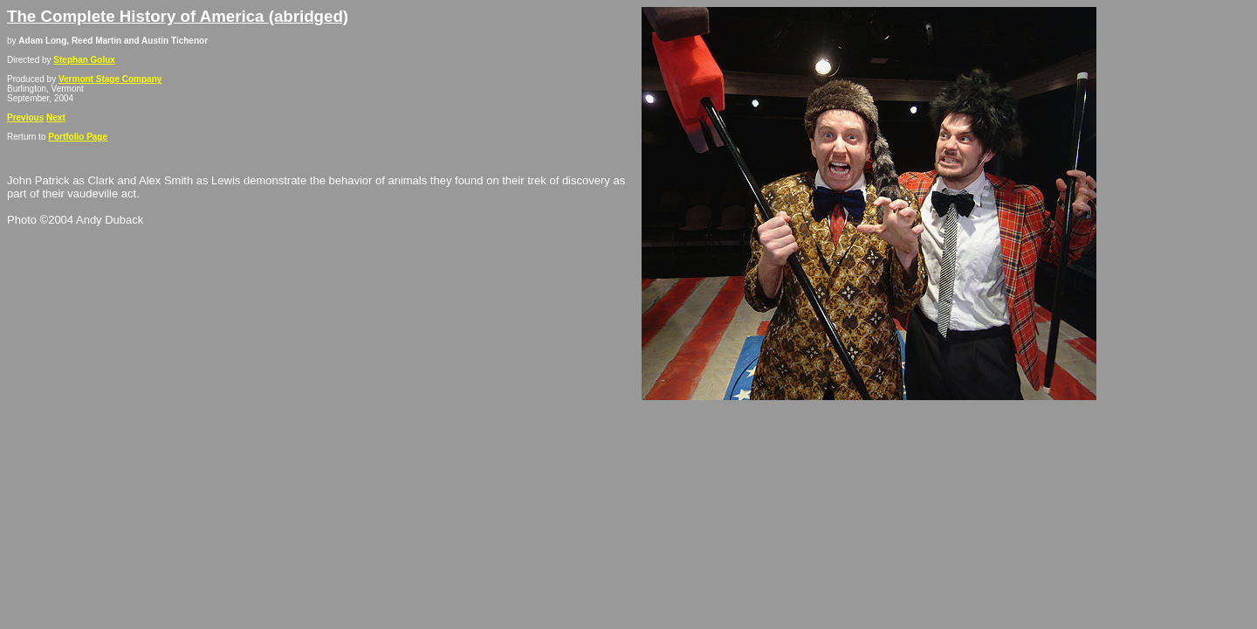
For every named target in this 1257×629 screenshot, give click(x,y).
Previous (25, 117)
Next (55, 117)
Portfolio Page (77, 137)
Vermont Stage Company (109, 79)
